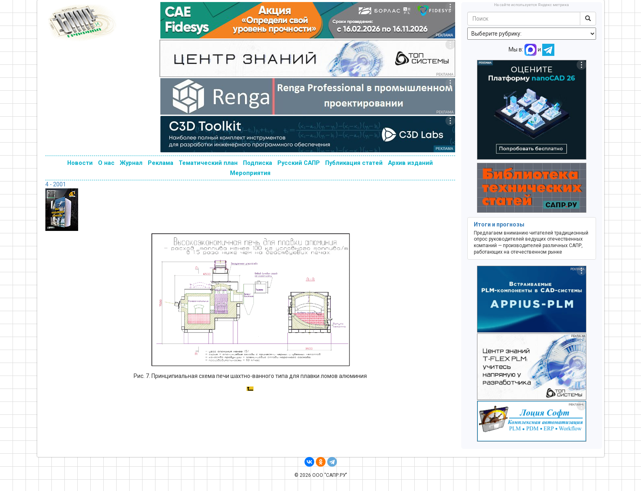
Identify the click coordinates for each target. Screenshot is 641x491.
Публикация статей (354, 163)
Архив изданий (410, 163)
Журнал (131, 163)
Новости (80, 163)
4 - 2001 (55, 184)
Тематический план (208, 163)
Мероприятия (250, 173)
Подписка (257, 163)
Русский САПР (298, 163)
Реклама (160, 163)
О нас (106, 163)
